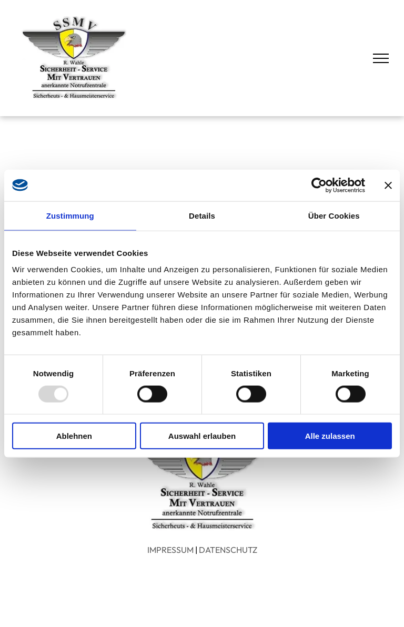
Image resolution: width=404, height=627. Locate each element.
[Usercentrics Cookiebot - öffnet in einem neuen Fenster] (319, 185)
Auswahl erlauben (202, 435)
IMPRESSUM (170, 549)
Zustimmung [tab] (70, 215)
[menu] (381, 58)
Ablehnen (74, 435)
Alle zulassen (330, 435)
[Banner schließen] (388, 185)
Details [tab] (202, 215)
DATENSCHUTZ (228, 549)
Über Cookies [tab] (334, 215)
